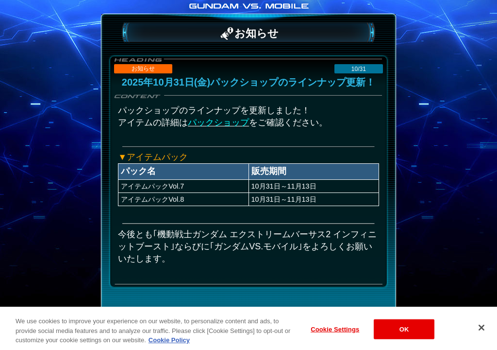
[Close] (481, 332)
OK (404, 333)
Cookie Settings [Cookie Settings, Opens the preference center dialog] (335, 333)
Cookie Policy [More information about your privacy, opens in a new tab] (169, 345)
